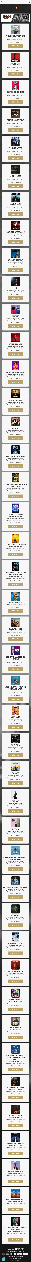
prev (6, 17)
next (25, 17)
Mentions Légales (15, 1260)
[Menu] (1, 2)
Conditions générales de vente (15, 1256)
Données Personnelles (15, 1258)
